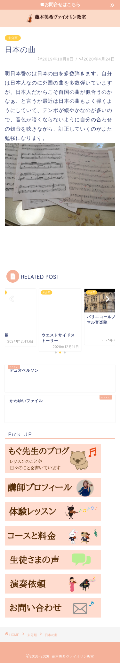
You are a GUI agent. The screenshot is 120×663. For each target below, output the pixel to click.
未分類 (13, 38)
